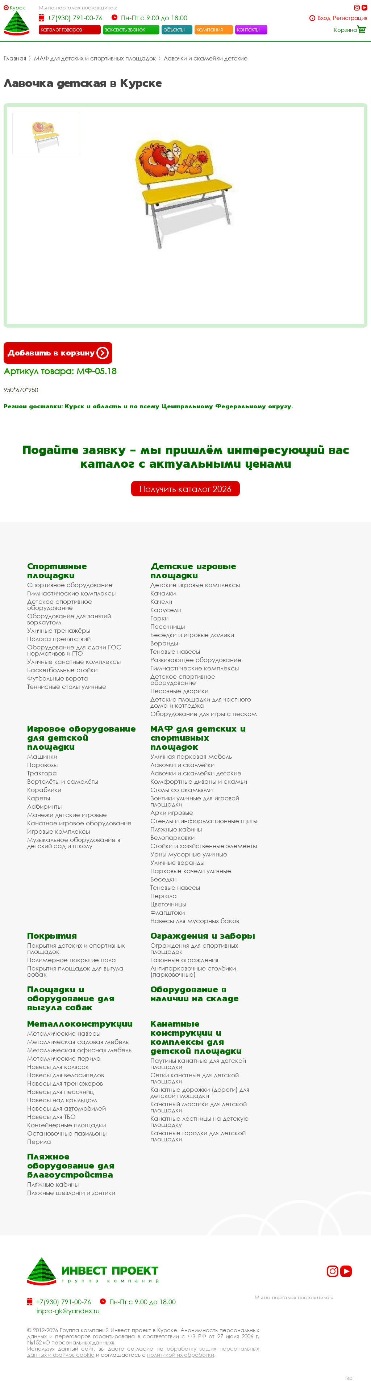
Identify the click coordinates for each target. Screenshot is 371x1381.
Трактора (42, 773)
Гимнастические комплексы (71, 593)
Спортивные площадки (57, 570)
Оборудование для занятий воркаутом (69, 619)
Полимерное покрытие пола (71, 960)
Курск (17, 7)
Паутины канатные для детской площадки (198, 1063)
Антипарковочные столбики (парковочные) (193, 971)
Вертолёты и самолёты (62, 781)
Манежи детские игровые (67, 815)
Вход (324, 18)
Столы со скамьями (181, 790)
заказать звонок (125, 29)
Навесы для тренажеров (65, 1083)
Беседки (163, 879)
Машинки (42, 756)
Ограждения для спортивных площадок (194, 948)
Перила (39, 1141)
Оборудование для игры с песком (203, 714)
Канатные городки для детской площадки (198, 1136)
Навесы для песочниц (60, 1092)
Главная (15, 58)
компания (209, 29)
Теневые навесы (175, 651)
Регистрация (350, 18)
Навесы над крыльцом (62, 1100)
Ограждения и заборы (202, 935)
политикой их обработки (180, 1354)
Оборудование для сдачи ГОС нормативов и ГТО (74, 650)
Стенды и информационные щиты (203, 821)
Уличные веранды (177, 862)
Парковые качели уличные (190, 871)
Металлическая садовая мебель (78, 1042)
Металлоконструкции (80, 1023)
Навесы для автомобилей (66, 1108)
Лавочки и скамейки (182, 765)
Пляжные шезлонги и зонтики (71, 1193)
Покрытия (52, 935)
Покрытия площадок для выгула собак (75, 971)
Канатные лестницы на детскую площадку (199, 1121)
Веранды (164, 643)
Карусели (165, 610)
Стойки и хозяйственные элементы (203, 846)
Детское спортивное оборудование (59, 604)
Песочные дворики (179, 691)
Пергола (163, 896)
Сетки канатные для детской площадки (194, 1078)
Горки (159, 618)
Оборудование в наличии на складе (194, 994)
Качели (161, 601)
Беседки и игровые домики (192, 635)
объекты (173, 29)
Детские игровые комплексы (195, 585)
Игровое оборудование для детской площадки (81, 737)
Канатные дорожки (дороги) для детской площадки (199, 1092)
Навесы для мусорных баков (194, 921)
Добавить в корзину (58, 353)
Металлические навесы (63, 1033)
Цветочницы (168, 904)
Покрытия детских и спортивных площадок (76, 948)
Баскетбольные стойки (62, 670)
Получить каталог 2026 (185, 489)
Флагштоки (167, 912)
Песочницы (167, 626)
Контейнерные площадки (66, 1125)
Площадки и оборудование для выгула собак (70, 998)
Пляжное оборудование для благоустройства (70, 1165)
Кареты (38, 798)
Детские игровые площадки (193, 570)
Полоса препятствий (59, 639)
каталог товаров (61, 29)
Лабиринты (44, 806)
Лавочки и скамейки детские (205, 58)
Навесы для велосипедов (65, 1075)
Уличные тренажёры (58, 630)
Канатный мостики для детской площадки (198, 1107)
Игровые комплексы (58, 831)
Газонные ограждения (184, 960)
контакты (248, 29)
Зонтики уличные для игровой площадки (194, 801)
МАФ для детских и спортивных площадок (95, 58)
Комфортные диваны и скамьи (198, 781)
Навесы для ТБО (51, 1116)
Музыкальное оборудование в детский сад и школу (73, 843)
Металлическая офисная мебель (79, 1050)
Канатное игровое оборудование (79, 823)
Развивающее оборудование (195, 660)
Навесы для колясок (58, 1067)
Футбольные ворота (57, 678)
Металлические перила (64, 1058)
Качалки (163, 593)
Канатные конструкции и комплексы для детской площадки (196, 1037)
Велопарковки (172, 837)
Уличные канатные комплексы (74, 661)
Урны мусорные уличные (188, 854)
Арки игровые (171, 812)
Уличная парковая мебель (191, 756)
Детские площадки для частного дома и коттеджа (200, 702)
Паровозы (42, 765)
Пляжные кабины (176, 829)
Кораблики (44, 790)
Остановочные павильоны (67, 1133)
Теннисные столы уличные (66, 686)
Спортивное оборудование (69, 585)
